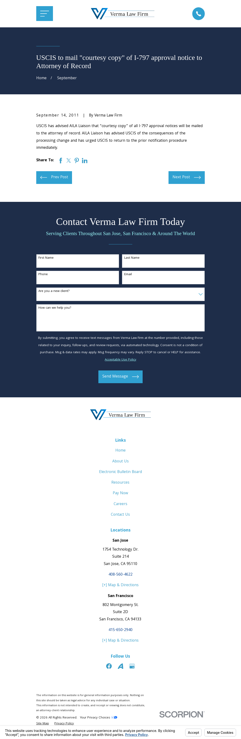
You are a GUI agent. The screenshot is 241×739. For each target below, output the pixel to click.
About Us (120, 461)
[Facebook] (109, 666)
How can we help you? (54, 308)
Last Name (132, 258)
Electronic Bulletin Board (120, 472)
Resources (120, 483)
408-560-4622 (120, 575)
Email (128, 275)
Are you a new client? (54, 291)
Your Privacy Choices (98, 718)
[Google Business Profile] (132, 666)
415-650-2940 (120, 630)
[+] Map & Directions (120, 585)
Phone (43, 275)
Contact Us (120, 515)
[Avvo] (120, 666)
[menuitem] (42, 724)
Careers (120, 504)
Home (120, 451)
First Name (46, 258)
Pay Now (120, 493)
